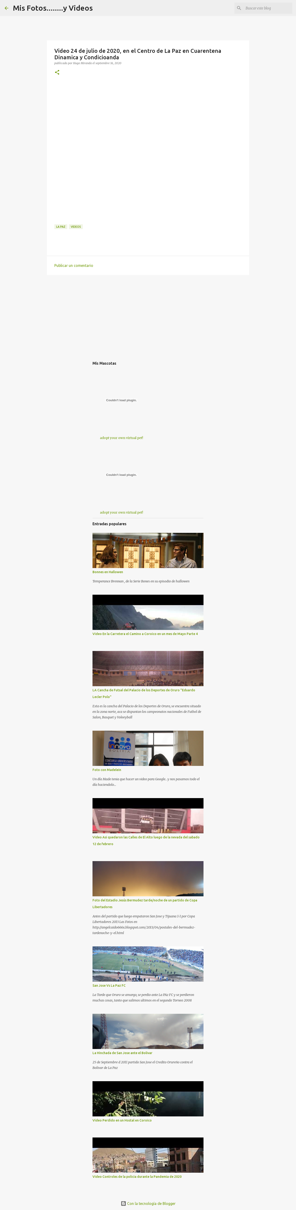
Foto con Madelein (106, 770)
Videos (76, 226)
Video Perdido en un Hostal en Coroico (122, 1120)
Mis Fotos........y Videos (53, 8)
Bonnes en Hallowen (107, 572)
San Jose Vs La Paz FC (109, 985)
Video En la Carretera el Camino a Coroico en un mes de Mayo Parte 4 (145, 634)
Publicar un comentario (73, 265)
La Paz (60, 226)
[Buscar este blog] (268, 8)
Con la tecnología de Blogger (148, 1203)
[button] (57, 73)
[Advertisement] (148, 115)
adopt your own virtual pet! (121, 438)
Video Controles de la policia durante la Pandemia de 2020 (137, 1176)
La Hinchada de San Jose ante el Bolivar (122, 1053)
